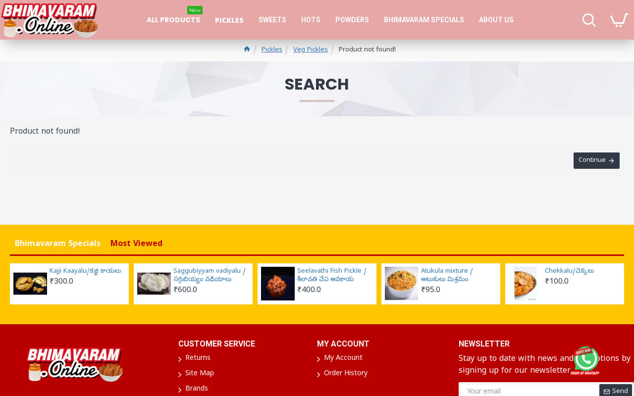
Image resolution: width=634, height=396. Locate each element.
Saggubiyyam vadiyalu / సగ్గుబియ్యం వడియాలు (209, 276)
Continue (591, 161)
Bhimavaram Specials (58, 244)
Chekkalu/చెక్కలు (569, 272)
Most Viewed (136, 244)
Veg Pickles (310, 50)
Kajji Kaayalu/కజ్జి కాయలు (85, 272)
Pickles (272, 50)
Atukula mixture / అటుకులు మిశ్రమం (447, 276)
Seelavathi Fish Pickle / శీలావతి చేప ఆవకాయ (332, 276)
